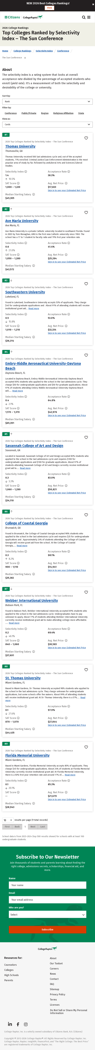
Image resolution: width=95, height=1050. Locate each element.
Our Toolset (56, 963)
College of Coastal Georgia (26, 523)
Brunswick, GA (13, 527)
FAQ (52, 984)
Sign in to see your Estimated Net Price (67, 190)
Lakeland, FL (12, 296)
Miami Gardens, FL (15, 682)
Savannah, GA (12, 450)
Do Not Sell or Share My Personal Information (68, 1012)
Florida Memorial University (27, 755)
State (81, 113)
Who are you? (16, 907)
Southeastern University (25, 292)
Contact (54, 979)
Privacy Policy (57, 994)
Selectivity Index (44, 51)
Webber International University (31, 600)
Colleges (9, 970)
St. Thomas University (23, 678)
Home (5, 51)
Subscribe (47, 929)
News (53, 973)
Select (13, 914)
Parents (8, 980)
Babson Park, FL (14, 605)
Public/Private (29, 113)
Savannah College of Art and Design (34, 446)
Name (12, 878)
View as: (6, 119)
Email (12, 893)
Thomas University (20, 146)
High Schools (11, 975)
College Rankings (22, 51)
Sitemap (54, 989)
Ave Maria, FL (12, 225)
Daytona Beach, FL (15, 373)
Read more (33, 308)
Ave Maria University (21, 221)
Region (44, 113)
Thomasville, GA (13, 151)
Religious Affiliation (63, 113)
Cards (7, 124)
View (49, 8)
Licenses (55, 1004)
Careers (54, 968)
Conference (63, 51)
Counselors (10, 964)
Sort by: (6, 96)
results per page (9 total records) (25, 820)
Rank (7, 101)
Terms (53, 999)
